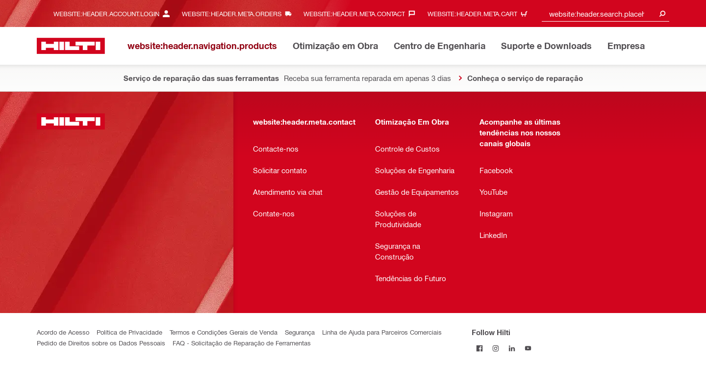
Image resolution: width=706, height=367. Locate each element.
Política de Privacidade (129, 332)
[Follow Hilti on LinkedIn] (512, 348)
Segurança (300, 332)
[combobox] (605, 13)
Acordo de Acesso (63, 332)
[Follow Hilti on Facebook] (480, 348)
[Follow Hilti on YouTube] (528, 348)
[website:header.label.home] (71, 46)
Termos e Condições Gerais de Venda (223, 332)
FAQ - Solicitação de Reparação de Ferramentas (242, 342)
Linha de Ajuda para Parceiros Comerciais (382, 332)
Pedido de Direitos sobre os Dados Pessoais (101, 342)
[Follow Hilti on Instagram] (496, 348)
